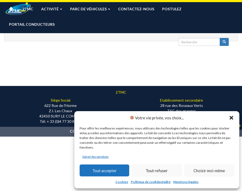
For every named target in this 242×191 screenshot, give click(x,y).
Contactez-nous (136, 9)
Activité (51, 9)
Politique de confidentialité (151, 182)
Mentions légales (185, 182)
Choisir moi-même (209, 170)
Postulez (172, 9)
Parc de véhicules (90, 9)
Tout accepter (104, 170)
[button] (231, 117)
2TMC (27, 9)
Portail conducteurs (32, 24)
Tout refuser (157, 170)
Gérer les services (95, 157)
